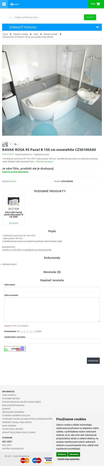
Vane (36, 34)
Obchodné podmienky (13, 412)
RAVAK (13, 181)
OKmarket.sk (23, 456)
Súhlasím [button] (62, 454)
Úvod (5, 34)
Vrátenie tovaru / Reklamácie (17, 422)
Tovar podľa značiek (12, 429)
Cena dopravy (9, 395)
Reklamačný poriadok (13, 405)
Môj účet (7, 445)
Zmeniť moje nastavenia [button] (68, 459)
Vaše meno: (9, 285)
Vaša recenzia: (11, 295)
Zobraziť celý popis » (45, 161)
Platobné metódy (11, 398)
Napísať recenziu (42, 154)
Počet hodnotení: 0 (23, 154)
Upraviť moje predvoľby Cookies (19, 432)
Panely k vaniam (51, 34)
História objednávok (13, 448)
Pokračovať (93, 361)
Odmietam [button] (74, 454)
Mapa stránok (9, 426)
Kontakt (6, 409)
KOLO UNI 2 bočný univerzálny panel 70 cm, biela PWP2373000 (13, 215)
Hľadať (90, 17)
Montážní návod (9, 264)
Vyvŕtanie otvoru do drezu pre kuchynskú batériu (27, 419)
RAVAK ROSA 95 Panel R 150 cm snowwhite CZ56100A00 (28, 37)
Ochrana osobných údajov (16, 415)
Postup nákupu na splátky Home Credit (21, 402)
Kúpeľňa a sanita (20, 34)
